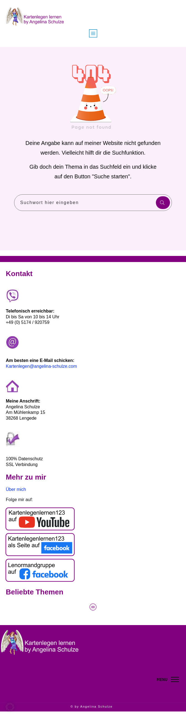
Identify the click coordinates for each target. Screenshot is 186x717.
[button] (10, 707)
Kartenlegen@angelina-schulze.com (41, 366)
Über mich (16, 489)
